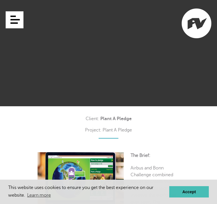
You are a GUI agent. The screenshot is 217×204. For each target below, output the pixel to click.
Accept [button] (189, 192)
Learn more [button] (39, 195)
